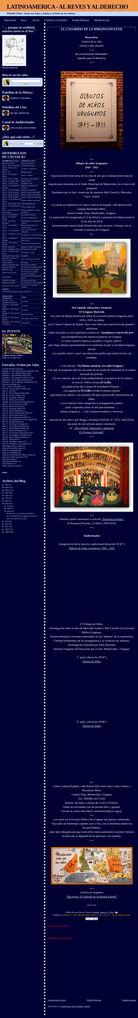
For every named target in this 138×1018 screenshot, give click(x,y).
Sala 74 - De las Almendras (12, 430)
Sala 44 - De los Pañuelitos (12, 411)
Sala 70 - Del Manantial (11, 422)
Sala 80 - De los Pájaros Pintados (14, 437)
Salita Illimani (6, 277)
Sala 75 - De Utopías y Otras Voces (15, 433)
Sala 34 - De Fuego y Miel (12, 397)
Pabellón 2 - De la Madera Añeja (14, 373)
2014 (7, 504)
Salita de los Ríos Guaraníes (11, 286)
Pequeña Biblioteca (80, 20)
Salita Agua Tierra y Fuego (12, 446)
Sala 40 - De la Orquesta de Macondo (16, 402)
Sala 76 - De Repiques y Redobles (15, 435)
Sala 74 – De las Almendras (10, 231)
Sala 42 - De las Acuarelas (12, 406)
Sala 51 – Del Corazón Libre (11, 204)
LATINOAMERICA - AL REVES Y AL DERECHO (67, 6)
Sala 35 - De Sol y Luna (11, 400)
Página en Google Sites (12, 356)
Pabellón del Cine (102, 20)
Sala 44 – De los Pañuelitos (10, 197)
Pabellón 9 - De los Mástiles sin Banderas (17, 382)
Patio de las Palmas (8, 163)
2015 (7, 501)
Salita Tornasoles (7, 262)
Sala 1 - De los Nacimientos (12, 386)
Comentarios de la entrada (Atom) (75, 1006)
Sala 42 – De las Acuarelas (10, 192)
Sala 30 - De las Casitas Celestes (14, 389)
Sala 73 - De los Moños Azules (117, 915)
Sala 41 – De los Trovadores (11, 190)
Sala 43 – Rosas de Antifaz (10, 195)
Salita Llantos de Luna (9, 273)
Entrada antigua (129, 1000)
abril (9, 509)
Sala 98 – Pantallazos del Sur (11, 249)
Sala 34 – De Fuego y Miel (10, 181)
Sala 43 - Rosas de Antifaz (12, 408)
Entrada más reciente (57, 1000)
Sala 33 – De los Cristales (10, 179)
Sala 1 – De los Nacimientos (11, 165)
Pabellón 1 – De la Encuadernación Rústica (9, 301)
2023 (7, 493)
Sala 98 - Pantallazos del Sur (13, 442)
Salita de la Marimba (8, 267)
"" (113, 519)
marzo (9, 511)
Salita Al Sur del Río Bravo (10, 265)
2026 (7, 485)
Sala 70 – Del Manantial (9, 214)
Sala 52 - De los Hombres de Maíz (15, 417)
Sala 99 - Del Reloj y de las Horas (15, 444)
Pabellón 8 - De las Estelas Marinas (15, 380)
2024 (7, 490)
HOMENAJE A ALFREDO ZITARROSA (20, 514)
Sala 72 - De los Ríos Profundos (14, 426)
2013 (7, 521)
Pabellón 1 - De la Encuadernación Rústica (18, 371)
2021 (7, 498)
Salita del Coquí (7, 269)
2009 (7, 532)
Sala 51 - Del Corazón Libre (12, 415)
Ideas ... (24, 20)
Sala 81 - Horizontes (8, 247)
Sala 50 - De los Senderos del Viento (16, 413)
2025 (7, 487)
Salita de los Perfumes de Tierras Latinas (10, 259)
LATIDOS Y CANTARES (55, 20)
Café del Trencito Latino (9, 292)
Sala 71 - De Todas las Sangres (13, 424)
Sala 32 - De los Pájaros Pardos (14, 393)
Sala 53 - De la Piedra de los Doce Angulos (18, 419)
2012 (7, 524)
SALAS (35, 20)
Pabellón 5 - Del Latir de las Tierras (15, 378)
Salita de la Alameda (8, 283)
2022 (7, 495)
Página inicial (10, 20)
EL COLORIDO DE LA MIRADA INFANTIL (92, 29)
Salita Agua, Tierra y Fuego (10, 256)
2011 (7, 526)
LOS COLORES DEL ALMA (16, 519)
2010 (7, 529)
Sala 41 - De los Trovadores (12, 404)
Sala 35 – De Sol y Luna (9, 183)
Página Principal (94, 1000)
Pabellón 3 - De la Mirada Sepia (76, 915)
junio (9, 506)
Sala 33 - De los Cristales (11, 395)
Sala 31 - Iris (96, 915)
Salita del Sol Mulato (8, 280)
